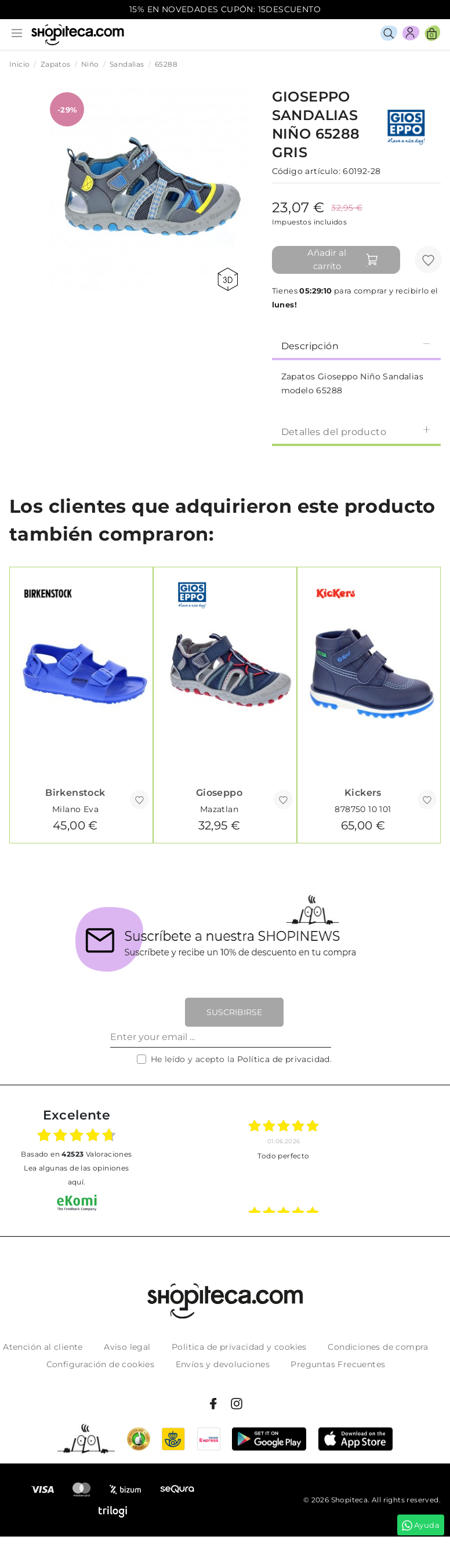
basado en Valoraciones (76, 1154)
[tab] (356, 345)
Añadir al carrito (343, 259)
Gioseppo (219, 792)
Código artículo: (306, 171)
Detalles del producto (356, 431)
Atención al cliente (43, 1347)
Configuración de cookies (100, 1364)
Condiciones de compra (378, 1347)
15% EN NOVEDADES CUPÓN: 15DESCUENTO (225, 9)
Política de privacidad (283, 1059)
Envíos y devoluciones (223, 1364)
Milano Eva (75, 809)
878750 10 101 (363, 809)
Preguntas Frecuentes (338, 1364)
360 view (227, 279)
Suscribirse (234, 1012)
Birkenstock (75, 792)
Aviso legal (127, 1347)
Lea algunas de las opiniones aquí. (76, 1175)
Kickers (363, 792)
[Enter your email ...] (220, 1037)
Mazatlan (219, 809)
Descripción (356, 345)
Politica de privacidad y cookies (239, 1347)
